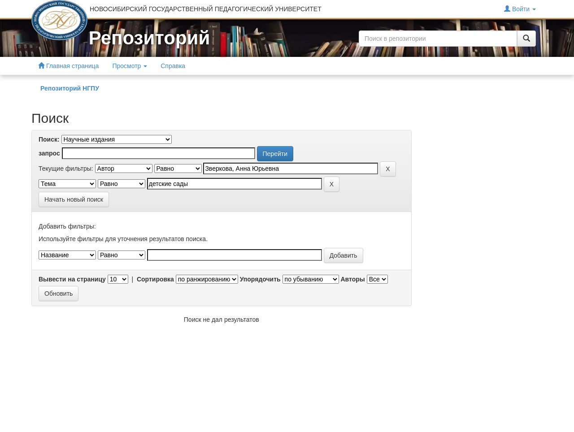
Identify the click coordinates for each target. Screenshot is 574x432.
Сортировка (155, 279)
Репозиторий (149, 37)
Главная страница (68, 65)
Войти (520, 9)
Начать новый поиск (73, 199)
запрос (49, 153)
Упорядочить (260, 279)
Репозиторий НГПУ (69, 88)
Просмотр (129, 65)
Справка (173, 65)
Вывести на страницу (72, 279)
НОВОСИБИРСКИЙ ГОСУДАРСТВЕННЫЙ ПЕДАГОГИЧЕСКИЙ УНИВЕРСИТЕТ (206, 9)
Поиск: (49, 139)
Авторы (352, 279)
